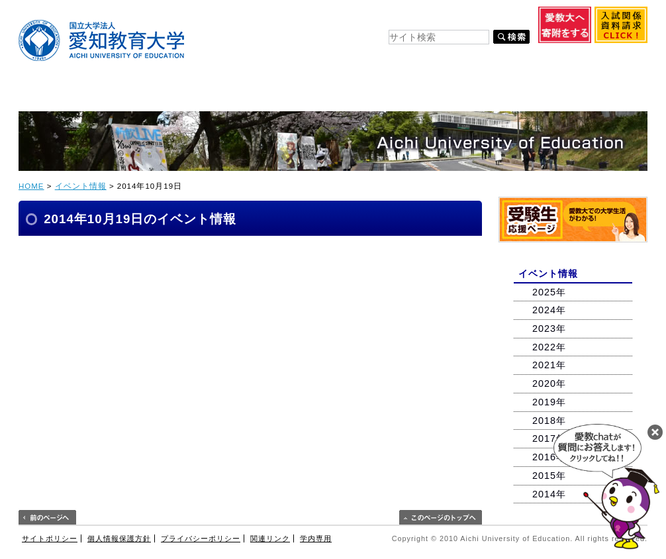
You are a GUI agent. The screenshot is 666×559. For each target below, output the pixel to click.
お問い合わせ (419, 21)
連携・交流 (604, 94)
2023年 (549, 328)
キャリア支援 (418, 94)
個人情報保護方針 (119, 538)
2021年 (549, 365)
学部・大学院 (145, 94)
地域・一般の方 (608, 60)
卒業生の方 (394, 60)
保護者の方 (453, 60)
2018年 (549, 420)
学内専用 (316, 538)
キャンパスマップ (267, 21)
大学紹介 (58, 94)
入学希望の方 (268, 60)
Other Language (489, 21)
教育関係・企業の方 (526, 60)
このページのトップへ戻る (440, 517)
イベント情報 (81, 186)
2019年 (549, 402)
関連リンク (270, 538)
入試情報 (231, 94)
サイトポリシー (49, 538)
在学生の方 (334, 60)
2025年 (549, 292)
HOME (31, 186)
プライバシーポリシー (200, 538)
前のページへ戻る (47, 517)
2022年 (549, 347)
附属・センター (512, 94)
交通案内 (372, 21)
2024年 (549, 310)
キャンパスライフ (321, 94)
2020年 (549, 383)
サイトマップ (325, 21)
